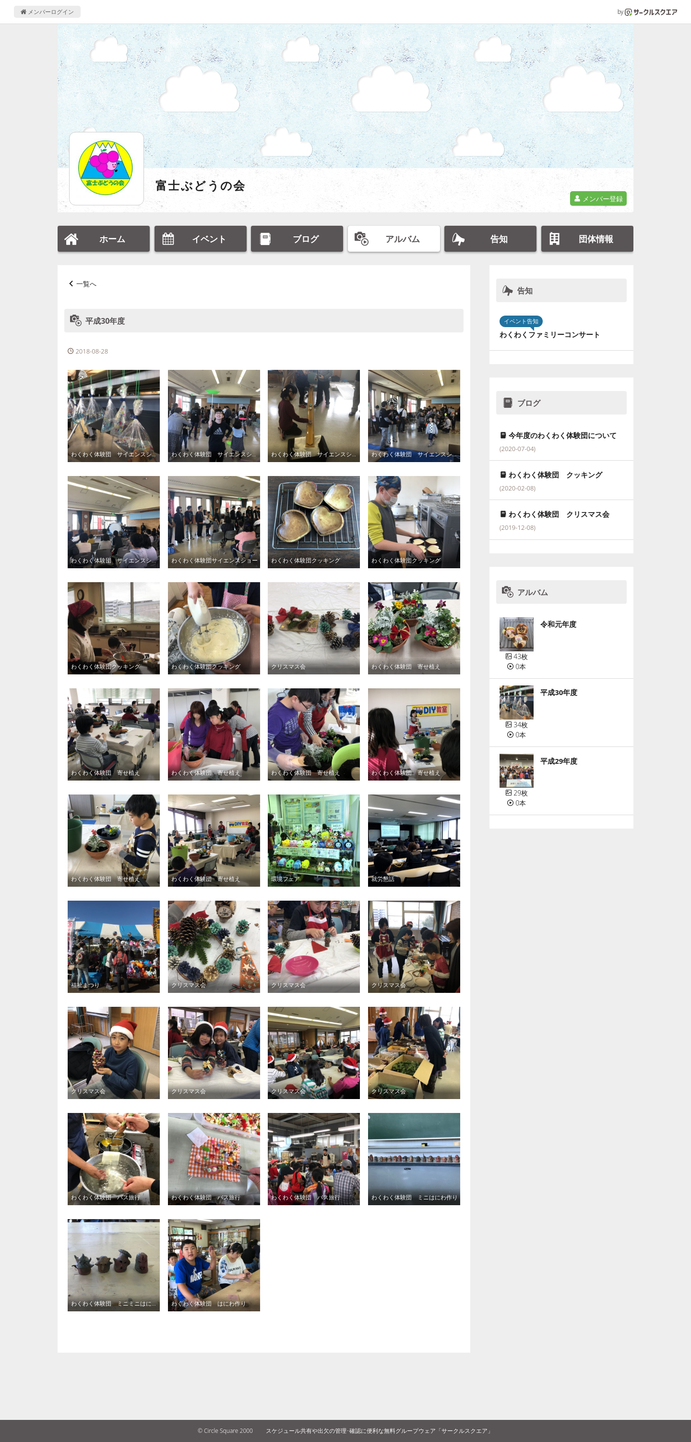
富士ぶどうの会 (200, 185)
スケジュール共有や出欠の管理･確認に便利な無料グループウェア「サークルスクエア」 (379, 1431)
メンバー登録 (598, 198)
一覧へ (86, 283)
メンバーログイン (47, 12)
